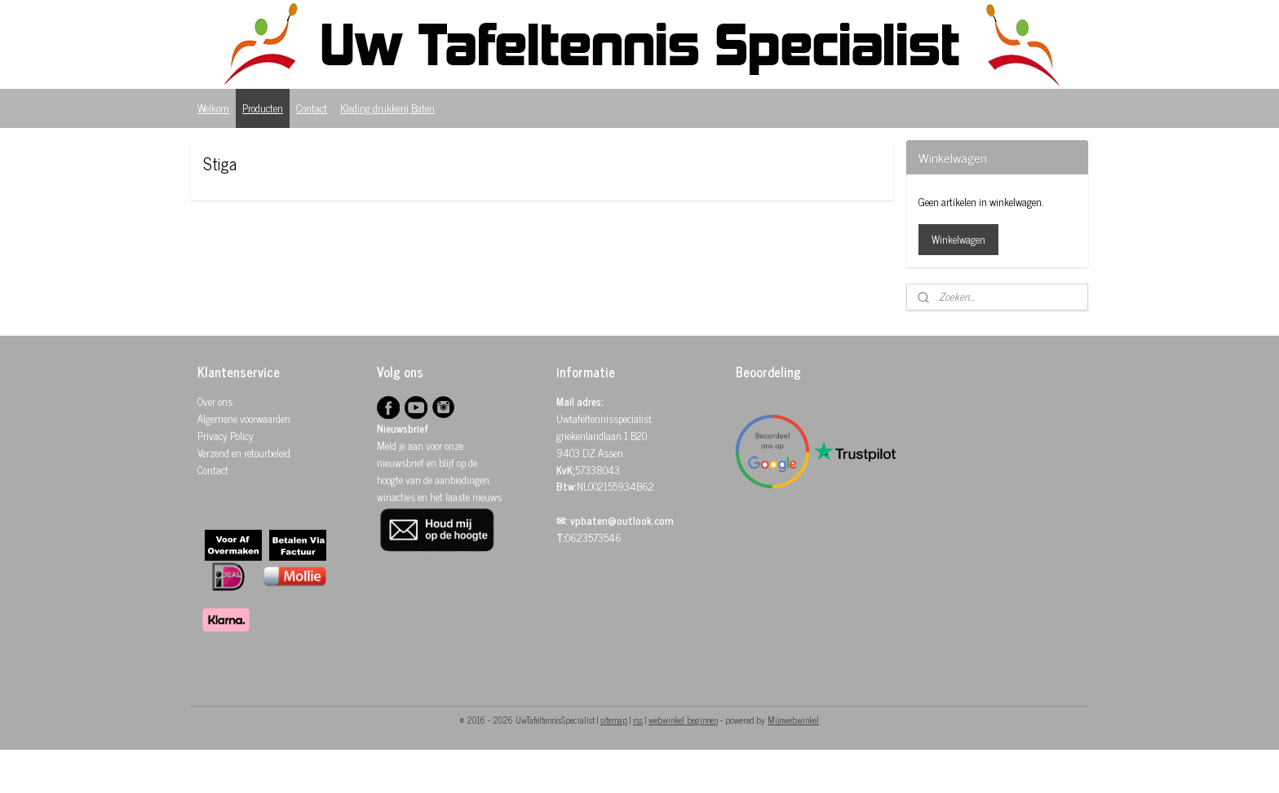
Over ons (214, 401)
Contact (311, 108)
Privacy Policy (225, 435)
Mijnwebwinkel (793, 719)
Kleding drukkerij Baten (387, 108)
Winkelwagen (958, 239)
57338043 (597, 469)
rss (638, 719)
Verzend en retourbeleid (243, 452)
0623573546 (593, 537)
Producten (262, 108)
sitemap (613, 719)
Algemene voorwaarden (243, 418)
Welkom (213, 108)
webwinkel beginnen (683, 719)
